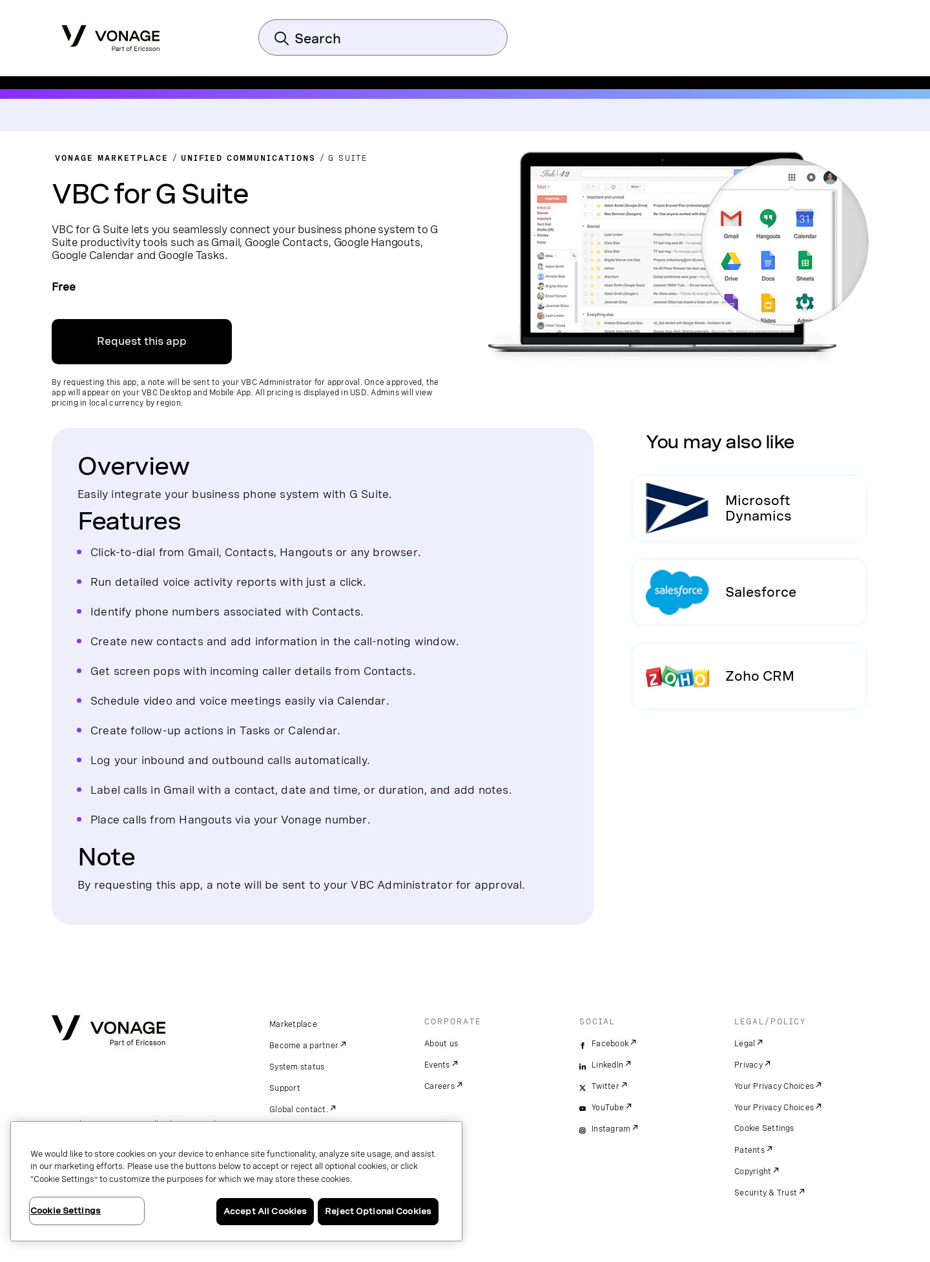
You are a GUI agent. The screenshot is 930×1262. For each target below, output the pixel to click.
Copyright (752, 1171)
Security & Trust (765, 1192)
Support (284, 1088)
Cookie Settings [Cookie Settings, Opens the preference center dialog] (65, 1210)
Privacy (748, 1065)
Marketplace (293, 1024)
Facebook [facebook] (610, 1043)
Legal (744, 1043)
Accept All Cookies (265, 1211)
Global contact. (298, 1109)
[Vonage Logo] (111, 34)
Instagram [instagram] (611, 1128)
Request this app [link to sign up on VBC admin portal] (142, 341)
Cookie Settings (764, 1128)
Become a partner (303, 1045)
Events (437, 1065)
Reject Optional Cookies (378, 1211)
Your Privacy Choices (774, 1086)
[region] (236, 1181)
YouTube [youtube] (608, 1107)
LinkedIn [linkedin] (607, 1065)
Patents (749, 1150)
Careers (439, 1086)
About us (441, 1043)
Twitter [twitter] (605, 1086)
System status (296, 1066)
